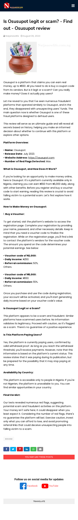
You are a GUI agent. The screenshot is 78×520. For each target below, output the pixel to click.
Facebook (29, 485)
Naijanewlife (12, 36)
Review (9, 439)
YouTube (50, 485)
